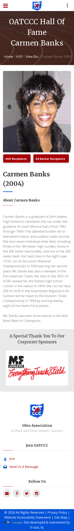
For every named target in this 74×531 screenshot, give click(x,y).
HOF (19, 56)
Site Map (60, 517)
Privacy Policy (57, 512)
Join (12, 458)
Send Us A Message (23, 467)
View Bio (32, 56)
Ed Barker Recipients (50, 159)
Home (8, 56)
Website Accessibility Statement (27, 517)
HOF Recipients (16, 159)
